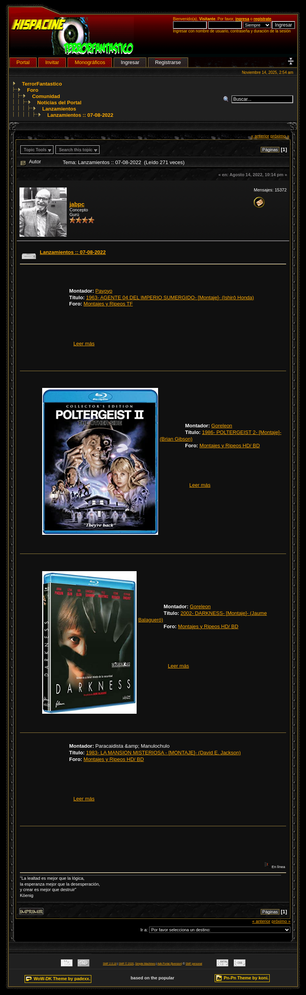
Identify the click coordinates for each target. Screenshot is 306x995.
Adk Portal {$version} (169, 963)
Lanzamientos (59, 109)
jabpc (76, 204)
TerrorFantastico (42, 84)
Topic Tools (35, 149)
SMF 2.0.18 (110, 963)
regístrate (263, 19)
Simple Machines (145, 963)
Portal (23, 62)
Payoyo (103, 291)
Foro (32, 90)
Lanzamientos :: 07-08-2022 (80, 115)
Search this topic (76, 149)
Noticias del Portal (59, 102)
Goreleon (221, 426)
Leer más (83, 344)
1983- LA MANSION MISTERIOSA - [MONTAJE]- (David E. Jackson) (163, 753)
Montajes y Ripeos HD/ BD (229, 445)
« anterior (260, 136)
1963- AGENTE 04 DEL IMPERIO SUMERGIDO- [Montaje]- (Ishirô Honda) (170, 297)
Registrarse (168, 62)
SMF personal (194, 963)
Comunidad (46, 96)
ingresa (242, 19)
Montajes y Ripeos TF (108, 304)
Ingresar (130, 62)
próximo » (280, 136)
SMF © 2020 (126, 963)
